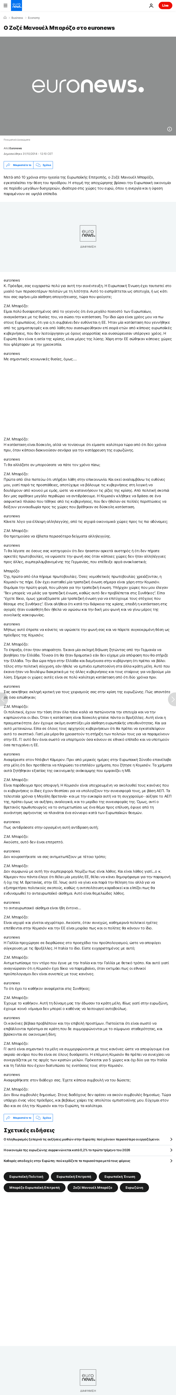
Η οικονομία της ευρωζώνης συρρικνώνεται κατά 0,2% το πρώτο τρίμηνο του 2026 (67, 1150)
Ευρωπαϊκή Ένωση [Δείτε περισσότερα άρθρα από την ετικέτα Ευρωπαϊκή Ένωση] (119, 1176)
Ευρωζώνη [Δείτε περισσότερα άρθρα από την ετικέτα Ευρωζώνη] (134, 1187)
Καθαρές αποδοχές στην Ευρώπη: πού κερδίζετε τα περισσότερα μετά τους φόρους (67, 1161)
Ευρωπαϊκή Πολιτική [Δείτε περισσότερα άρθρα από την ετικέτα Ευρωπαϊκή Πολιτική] (26, 1176)
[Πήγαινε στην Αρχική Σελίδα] (16, 5)
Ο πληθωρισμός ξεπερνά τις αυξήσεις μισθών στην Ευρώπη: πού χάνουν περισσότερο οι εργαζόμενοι (81, 1139)
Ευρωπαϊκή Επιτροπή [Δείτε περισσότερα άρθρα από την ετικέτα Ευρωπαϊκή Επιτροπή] (74, 1176)
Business (17, 17)
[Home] (5, 17)
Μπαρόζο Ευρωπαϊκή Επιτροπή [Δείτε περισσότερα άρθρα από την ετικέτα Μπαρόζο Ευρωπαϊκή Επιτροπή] (34, 1187)
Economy (34, 17)
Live (165, 5)
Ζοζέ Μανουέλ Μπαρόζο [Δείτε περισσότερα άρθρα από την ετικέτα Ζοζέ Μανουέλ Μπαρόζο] (92, 1187)
